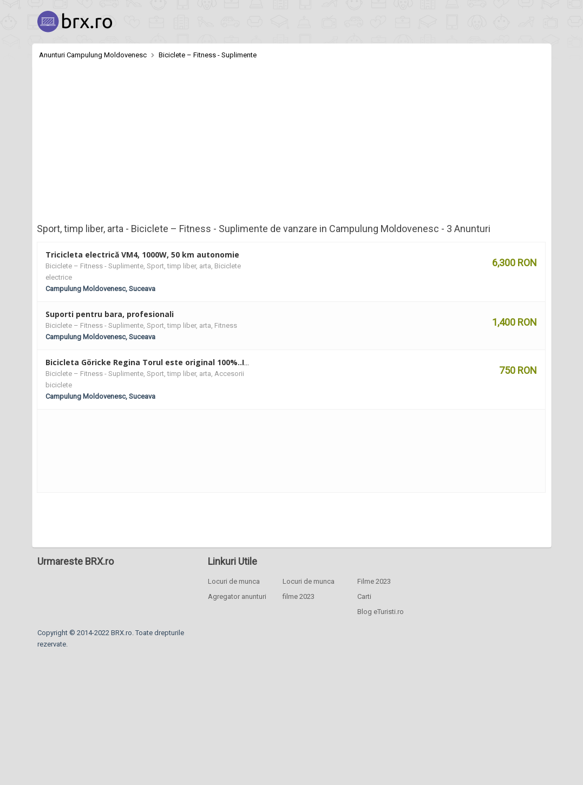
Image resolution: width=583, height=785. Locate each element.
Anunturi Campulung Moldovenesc (93, 55)
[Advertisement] (291, 141)
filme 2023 (299, 596)
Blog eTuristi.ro (380, 612)
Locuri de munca (234, 581)
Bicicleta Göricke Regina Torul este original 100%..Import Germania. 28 (183, 362)
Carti (364, 596)
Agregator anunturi (237, 596)
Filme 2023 (374, 581)
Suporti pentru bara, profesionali (109, 314)
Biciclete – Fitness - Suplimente (208, 55)
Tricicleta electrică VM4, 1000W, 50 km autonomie (142, 254)
